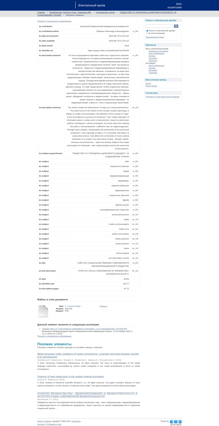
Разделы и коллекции (158, 51)
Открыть (103, 306)
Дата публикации (156, 53)
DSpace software (44, 421)
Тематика (153, 61)
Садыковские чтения (105, 12)
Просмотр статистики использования (162, 97)
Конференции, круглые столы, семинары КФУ (70, 12)
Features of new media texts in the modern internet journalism (70, 376)
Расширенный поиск (155, 37)
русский (171, 7)
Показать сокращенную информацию (54, 21)
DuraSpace (75, 421)
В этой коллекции (155, 33)
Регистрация (151, 86)
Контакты (41, 424)
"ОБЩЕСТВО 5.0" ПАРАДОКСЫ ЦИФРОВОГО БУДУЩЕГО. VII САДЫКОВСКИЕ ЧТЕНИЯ (82, 329)
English (178, 7)
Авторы (152, 56)
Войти (179, 4)
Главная (41, 12)
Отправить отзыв (54, 424)
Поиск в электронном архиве (160, 30)
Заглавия (153, 58)
